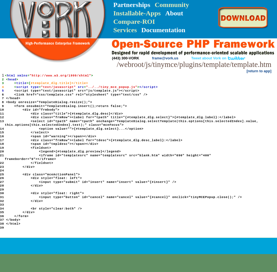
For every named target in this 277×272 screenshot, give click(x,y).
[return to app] (259, 71)
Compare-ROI (134, 21)
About (174, 13)
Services (125, 30)
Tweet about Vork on (218, 58)
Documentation (163, 30)
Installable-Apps (137, 13)
